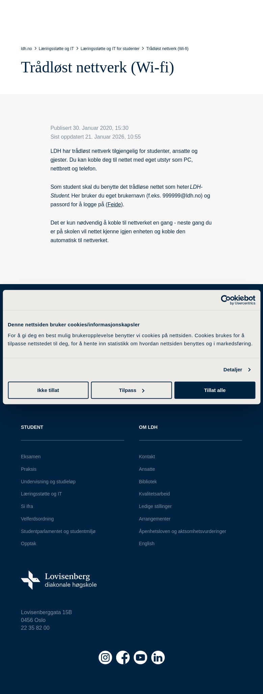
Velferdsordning (37, 519)
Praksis (28, 469)
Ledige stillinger (155, 506)
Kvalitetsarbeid (154, 493)
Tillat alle (215, 390)
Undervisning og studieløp (48, 481)
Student (32, 427)
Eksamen (31, 456)
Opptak (28, 543)
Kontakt (147, 456)
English (147, 543)
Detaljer (232, 369)
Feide (114, 204)
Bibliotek (148, 481)
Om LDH (148, 427)
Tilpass (131, 390)
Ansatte (147, 469)
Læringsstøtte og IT (41, 493)
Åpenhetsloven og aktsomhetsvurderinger (182, 531)
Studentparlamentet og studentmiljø (58, 531)
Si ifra (27, 506)
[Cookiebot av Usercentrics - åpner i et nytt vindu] (225, 300)
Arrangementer (154, 519)
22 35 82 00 (35, 628)
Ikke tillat (48, 390)
